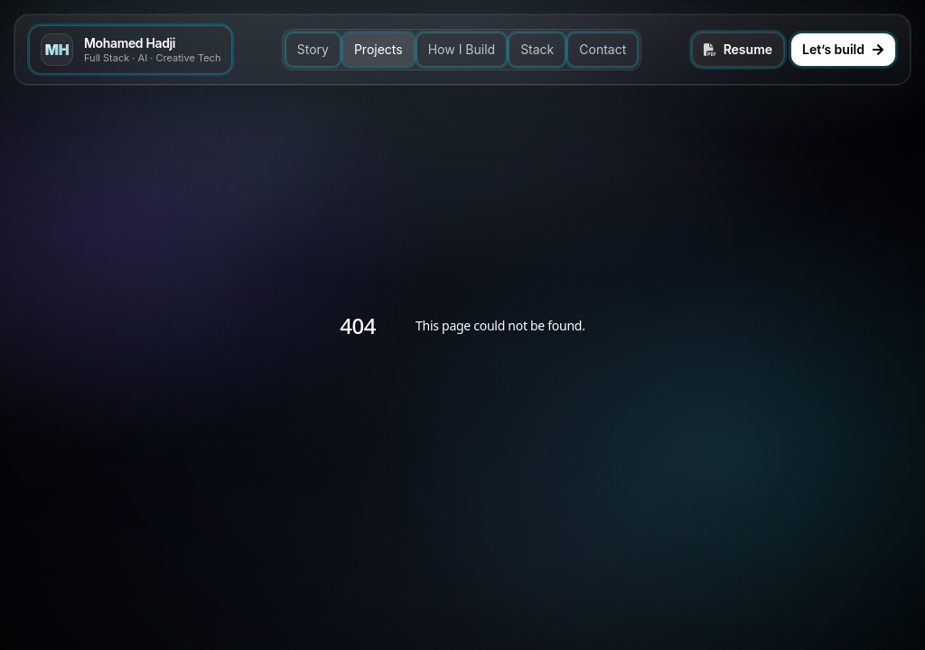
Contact (602, 49)
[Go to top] (130, 49)
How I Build (461, 49)
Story (313, 49)
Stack (537, 49)
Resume (738, 49)
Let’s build (843, 49)
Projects (378, 49)
